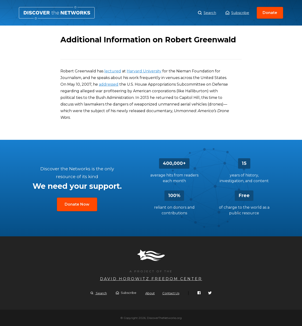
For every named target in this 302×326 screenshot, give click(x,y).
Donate (270, 12)
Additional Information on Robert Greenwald (57, 13)
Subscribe (237, 12)
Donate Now (77, 204)
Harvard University (144, 71)
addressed (108, 84)
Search (207, 13)
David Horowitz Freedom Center (151, 279)
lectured (112, 71)
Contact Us (170, 293)
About (150, 293)
